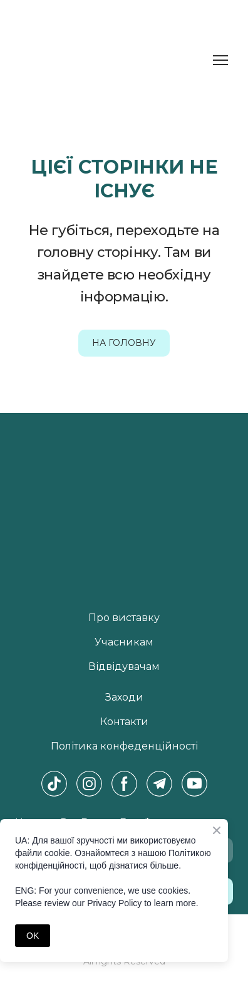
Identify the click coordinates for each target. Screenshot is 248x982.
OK (32, 936)
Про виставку (124, 618)
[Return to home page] (56, 60)
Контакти (124, 722)
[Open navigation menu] (220, 60)
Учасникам (124, 642)
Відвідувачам (124, 666)
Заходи (124, 697)
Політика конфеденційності (124, 746)
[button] (124, 343)
